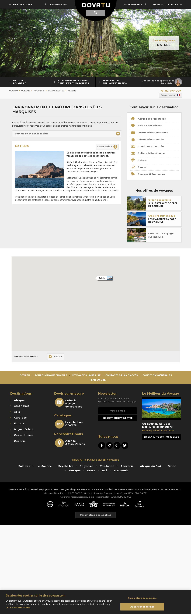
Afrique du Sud (150, 466)
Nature (139, 160)
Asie (17, 411)
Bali (104, 470)
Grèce (91, 470)
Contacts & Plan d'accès (121, 375)
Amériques (21, 406)
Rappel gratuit (170, 95)
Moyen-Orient (23, 429)
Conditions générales (157, 375)
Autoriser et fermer (142, 606)
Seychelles (65, 466)
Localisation (104, 146)
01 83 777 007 (171, 90)
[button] (66, 133)
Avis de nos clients (146, 126)
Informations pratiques (149, 133)
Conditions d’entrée (147, 146)
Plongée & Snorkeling (148, 174)
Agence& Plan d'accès (70, 442)
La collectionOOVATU (69, 424)
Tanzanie (127, 466)
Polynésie (39, 91)
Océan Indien (23, 435)
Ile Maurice (44, 466)
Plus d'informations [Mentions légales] (18, 607)
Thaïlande (107, 466)
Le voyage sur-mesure (86, 375)
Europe (19, 423)
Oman (172, 466)
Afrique (19, 400)
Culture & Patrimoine (148, 153)
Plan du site (98, 380)
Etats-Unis (120, 470)
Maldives (24, 466)
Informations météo (147, 140)
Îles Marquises (164, 40)
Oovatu (13, 91)
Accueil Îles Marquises (148, 119)
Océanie (25, 91)
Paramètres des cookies (95, 515)
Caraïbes (20, 417)
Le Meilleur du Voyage (160, 393)
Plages (139, 167)
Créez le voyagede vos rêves (68, 403)
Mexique (75, 470)
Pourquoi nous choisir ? (51, 375)
